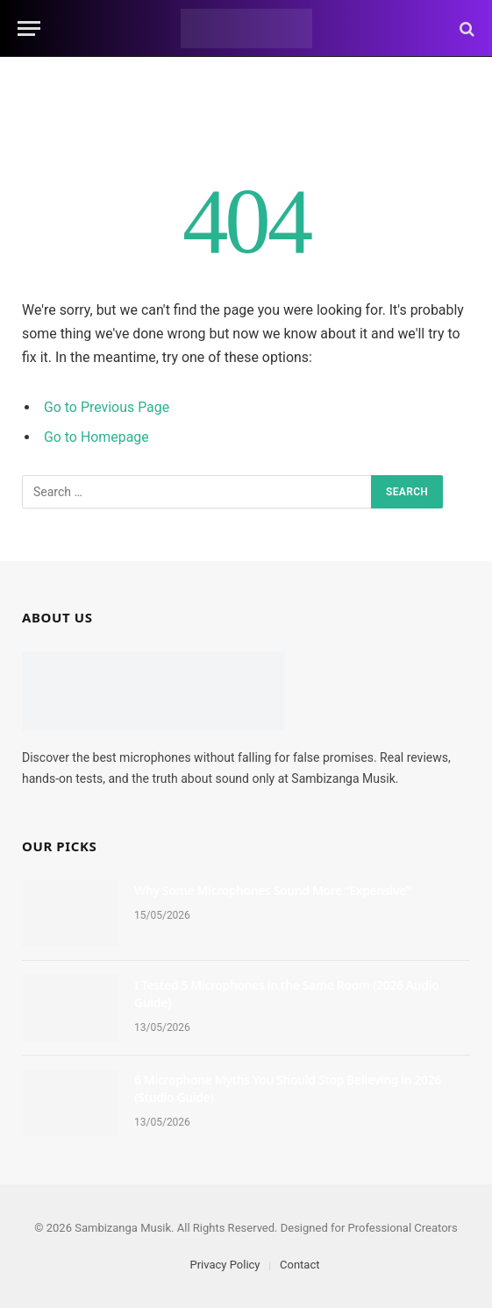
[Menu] (29, 28)
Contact (299, 1264)
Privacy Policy (224, 1264)
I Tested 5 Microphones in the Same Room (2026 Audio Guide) (286, 994)
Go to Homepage (96, 437)
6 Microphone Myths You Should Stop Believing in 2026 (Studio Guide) (287, 1088)
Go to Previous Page (106, 407)
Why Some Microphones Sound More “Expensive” (272, 890)
